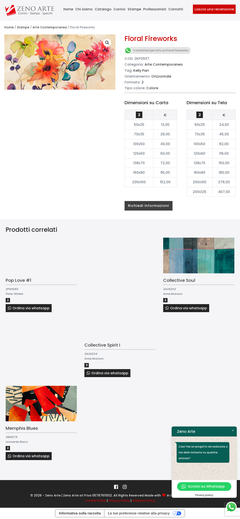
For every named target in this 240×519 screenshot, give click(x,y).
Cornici (119, 9)
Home (68, 9)
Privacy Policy (119, 500)
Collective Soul (179, 280)
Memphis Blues (22, 428)
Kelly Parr (141, 70)
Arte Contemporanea (50, 27)
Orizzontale (161, 76)
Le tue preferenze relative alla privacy (139, 513)
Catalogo (103, 9)
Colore (152, 88)
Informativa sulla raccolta (80, 513)
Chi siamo (84, 9)
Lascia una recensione (214, 9)
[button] (107, 43)
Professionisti (154, 9)
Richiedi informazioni (148, 205)
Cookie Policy (95, 500)
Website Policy (143, 500)
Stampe (134, 9)
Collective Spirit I (102, 345)
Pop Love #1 (18, 280)
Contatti (175, 9)
